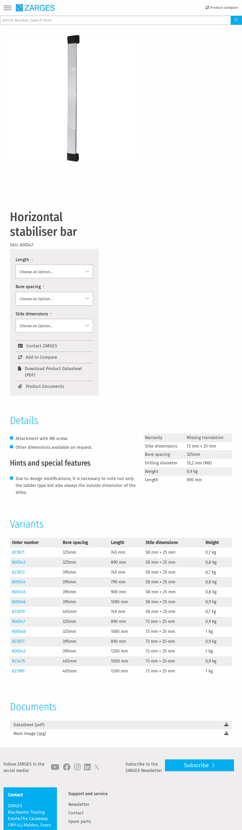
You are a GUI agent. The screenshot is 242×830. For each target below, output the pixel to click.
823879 (18, 611)
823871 (18, 552)
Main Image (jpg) (29, 733)
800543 (19, 562)
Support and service (88, 793)
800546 (19, 601)
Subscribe (197, 765)
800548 (19, 631)
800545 (19, 591)
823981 (18, 671)
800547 (18, 621)
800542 (19, 651)
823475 (18, 661)
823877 (18, 641)
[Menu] (8, 8)
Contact (76, 813)
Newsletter (78, 804)
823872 (18, 572)
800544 (19, 582)
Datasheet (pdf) (28, 724)
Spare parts (79, 821)
